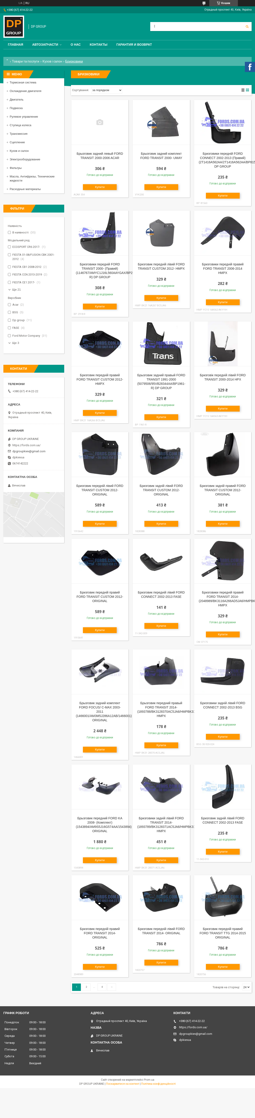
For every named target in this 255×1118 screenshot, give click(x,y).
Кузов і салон (52, 61)
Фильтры (16, 168)
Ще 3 (15, 343)
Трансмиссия (18, 133)
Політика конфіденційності (158, 1083)
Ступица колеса (20, 125)
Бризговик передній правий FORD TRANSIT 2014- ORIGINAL (100, 933)
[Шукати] (247, 26)
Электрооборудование (25, 159)
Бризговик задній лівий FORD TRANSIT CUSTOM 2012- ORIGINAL (161, 490)
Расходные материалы (25, 189)
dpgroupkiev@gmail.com (29, 451)
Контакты (98, 44)
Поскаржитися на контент (122, 1083)
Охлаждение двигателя (25, 91)
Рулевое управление (24, 116)
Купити (100, 187)
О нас (76, 44)
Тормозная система (23, 82)
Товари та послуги (25, 61)
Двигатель (16, 99)
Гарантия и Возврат (134, 44)
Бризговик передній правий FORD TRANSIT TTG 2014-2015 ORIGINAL (223, 933)
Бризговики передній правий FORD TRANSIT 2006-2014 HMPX (222, 268)
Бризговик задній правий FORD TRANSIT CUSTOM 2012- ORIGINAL (223, 490)
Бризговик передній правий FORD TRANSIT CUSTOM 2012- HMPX (100, 379)
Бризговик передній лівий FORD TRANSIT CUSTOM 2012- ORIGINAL (99, 490)
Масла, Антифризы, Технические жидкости (32, 178)
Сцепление (17, 142)
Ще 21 (16, 289)
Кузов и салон (19, 150)
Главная (15, 44)
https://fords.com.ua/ (26, 445)
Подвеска (16, 108)
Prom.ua (149, 1079)
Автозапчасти (45, 44)
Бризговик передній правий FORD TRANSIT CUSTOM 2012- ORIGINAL (100, 597)
